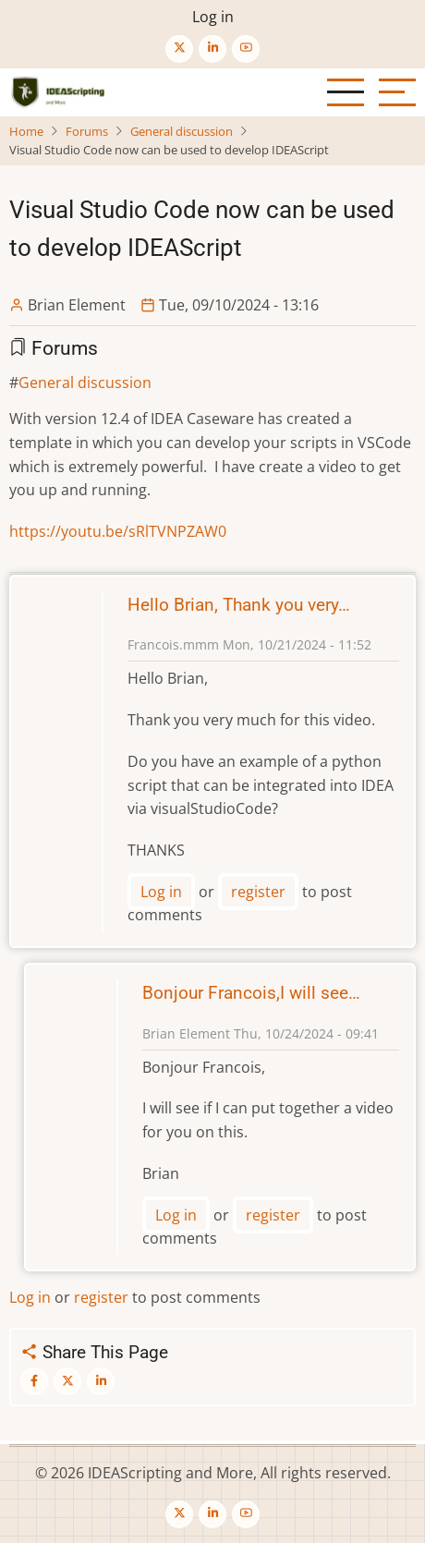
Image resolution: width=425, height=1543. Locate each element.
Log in (213, 16)
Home (26, 131)
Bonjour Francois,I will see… (251, 992)
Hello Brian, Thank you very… (239, 604)
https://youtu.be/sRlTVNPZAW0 (117, 531)
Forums (87, 131)
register (258, 891)
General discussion (181, 131)
